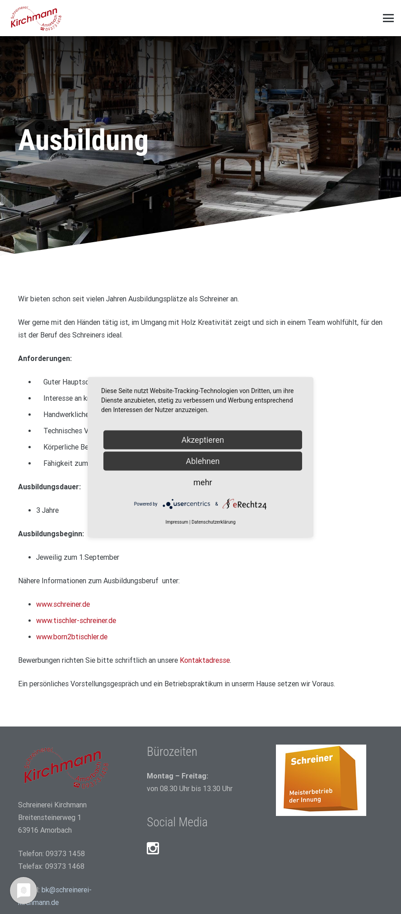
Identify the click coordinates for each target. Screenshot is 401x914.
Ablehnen (202, 460)
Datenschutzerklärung (213, 521)
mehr (202, 482)
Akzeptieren (203, 439)
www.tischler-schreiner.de (76, 620)
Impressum (176, 521)
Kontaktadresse (205, 660)
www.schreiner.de (63, 604)
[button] (388, 18)
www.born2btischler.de (71, 637)
